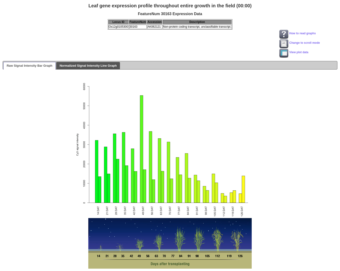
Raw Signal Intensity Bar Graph (29, 65)
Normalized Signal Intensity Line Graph (88, 65)
